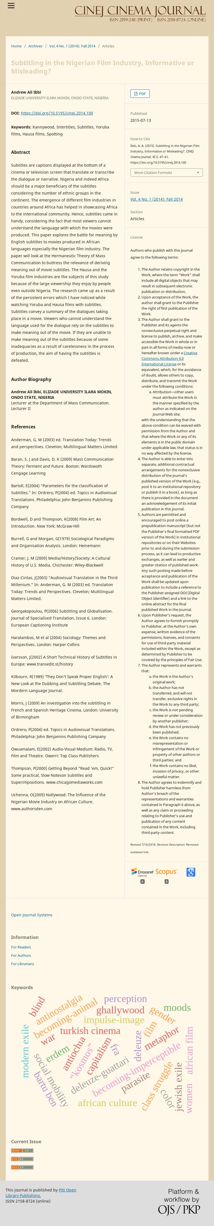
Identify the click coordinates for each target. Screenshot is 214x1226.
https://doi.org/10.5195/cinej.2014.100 (57, 113)
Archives (35, 45)
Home (16, 45)
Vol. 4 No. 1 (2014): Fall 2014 (72, 45)
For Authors (21, 955)
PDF (142, 93)
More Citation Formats (153, 172)
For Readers (21, 947)
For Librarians (22, 963)
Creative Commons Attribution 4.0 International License (169, 358)
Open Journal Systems (31, 914)
